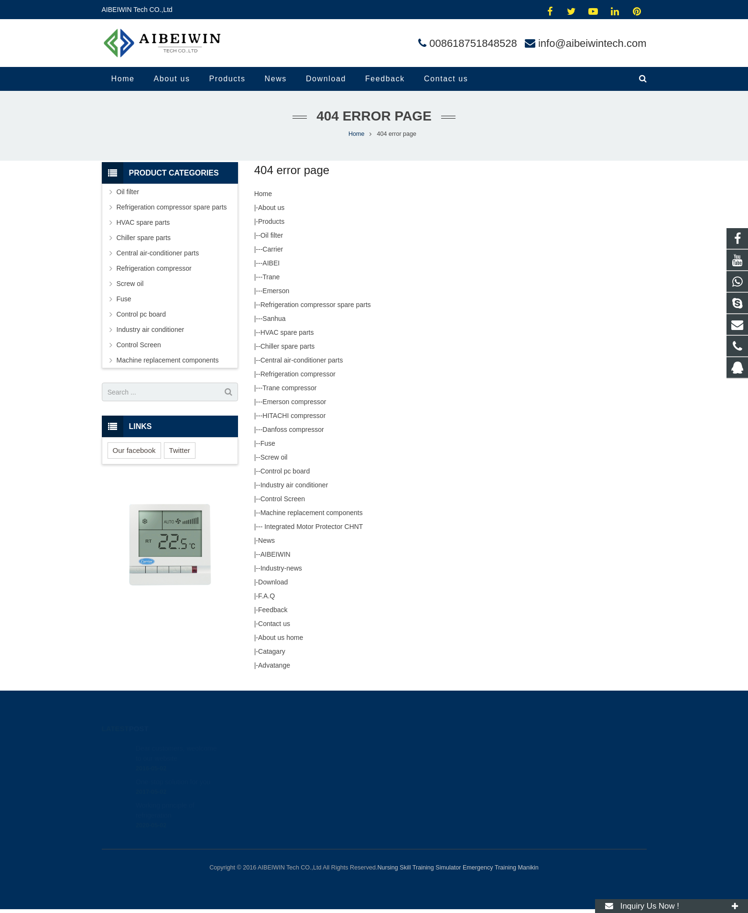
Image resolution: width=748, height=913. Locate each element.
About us (271, 207)
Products (271, 221)
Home (263, 194)
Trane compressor (289, 388)
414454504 (407, 748)
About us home (280, 637)
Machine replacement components (311, 513)
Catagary (271, 651)
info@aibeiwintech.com (592, 43)
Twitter (179, 450)
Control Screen (282, 499)
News (266, 540)
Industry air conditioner (294, 485)
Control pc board (285, 471)
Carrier (272, 249)
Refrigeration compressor (298, 374)
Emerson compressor (294, 402)
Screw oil (274, 457)
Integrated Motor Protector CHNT (312, 526)
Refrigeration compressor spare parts (315, 304)
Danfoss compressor (293, 429)
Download (273, 582)
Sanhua (273, 318)
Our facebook (134, 450)
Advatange (274, 665)
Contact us (274, 623)
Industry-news (281, 568)
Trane (271, 277)
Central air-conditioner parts (301, 360)
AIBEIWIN (275, 554)
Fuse (267, 443)
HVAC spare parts (287, 332)
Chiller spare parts (287, 346)
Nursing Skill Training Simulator (419, 867)
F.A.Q (266, 596)
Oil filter (271, 235)
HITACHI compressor (293, 415)
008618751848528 (473, 43)
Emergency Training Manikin (501, 867)
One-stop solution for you (173, 771)
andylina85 (405, 804)
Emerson (275, 291)
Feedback (272, 610)
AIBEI (271, 263)
